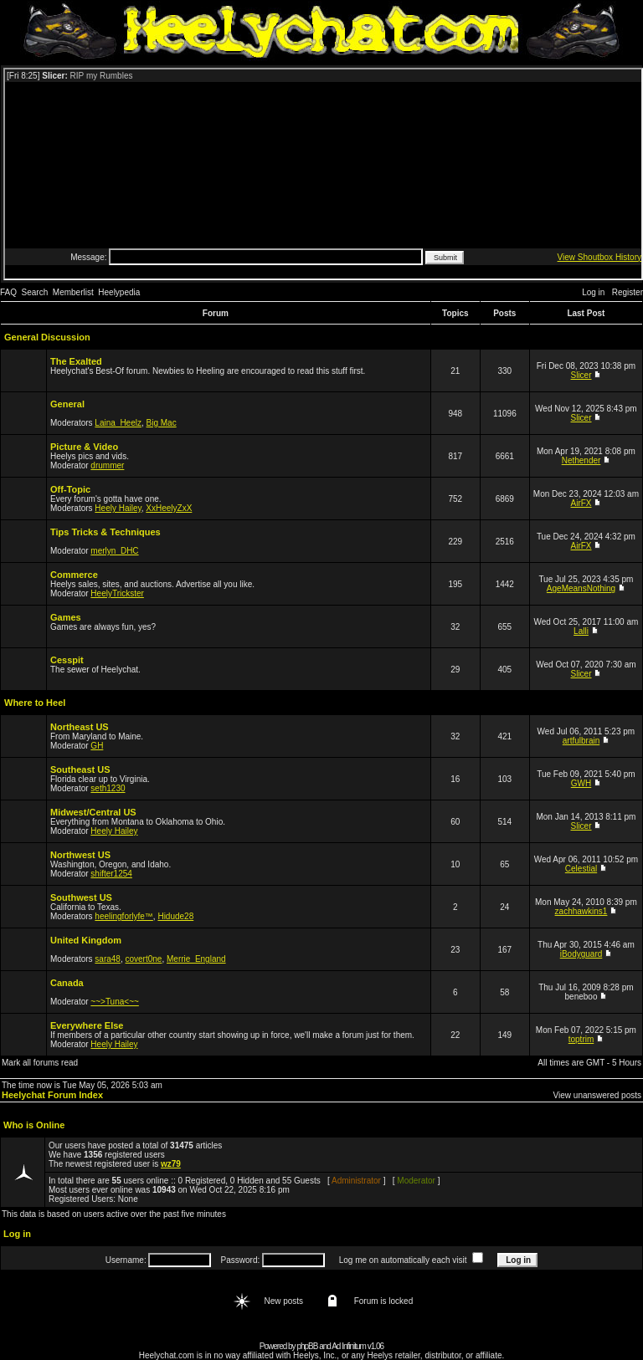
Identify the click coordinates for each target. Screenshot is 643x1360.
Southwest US (81, 897)
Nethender (581, 460)
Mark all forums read (40, 1062)
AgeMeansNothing (581, 588)
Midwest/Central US (93, 812)
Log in (593, 292)
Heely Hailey (118, 508)
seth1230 (107, 788)
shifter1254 (110, 873)
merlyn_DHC (114, 550)
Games (65, 617)
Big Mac (162, 422)
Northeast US (79, 727)
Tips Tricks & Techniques (105, 532)
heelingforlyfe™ (123, 916)
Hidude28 (175, 916)
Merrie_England (196, 959)
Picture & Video (84, 447)
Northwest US (80, 855)
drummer (107, 465)
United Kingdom (85, 940)
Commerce (74, 575)
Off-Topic (70, 489)
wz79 (171, 1163)
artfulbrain (581, 740)
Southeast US (80, 769)
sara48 (108, 959)
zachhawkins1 (581, 911)
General (67, 404)
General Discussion (47, 337)
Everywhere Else (86, 1025)
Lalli (581, 631)
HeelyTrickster (117, 593)
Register (627, 292)
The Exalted (76, 361)
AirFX (581, 503)
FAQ (8, 292)
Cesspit (67, 660)
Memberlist (73, 292)
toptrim (581, 1039)
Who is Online (33, 1125)
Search (35, 292)
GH (96, 745)
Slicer (581, 375)
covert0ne (144, 959)
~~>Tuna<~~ (114, 1001)
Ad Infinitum (349, 1346)
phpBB (306, 1346)
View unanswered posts (597, 1095)
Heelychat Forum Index (52, 1095)
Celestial (581, 868)
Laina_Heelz (118, 422)
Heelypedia (119, 292)
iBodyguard (581, 954)
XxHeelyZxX (169, 508)
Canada (67, 983)
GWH (581, 783)
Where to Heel (34, 703)
